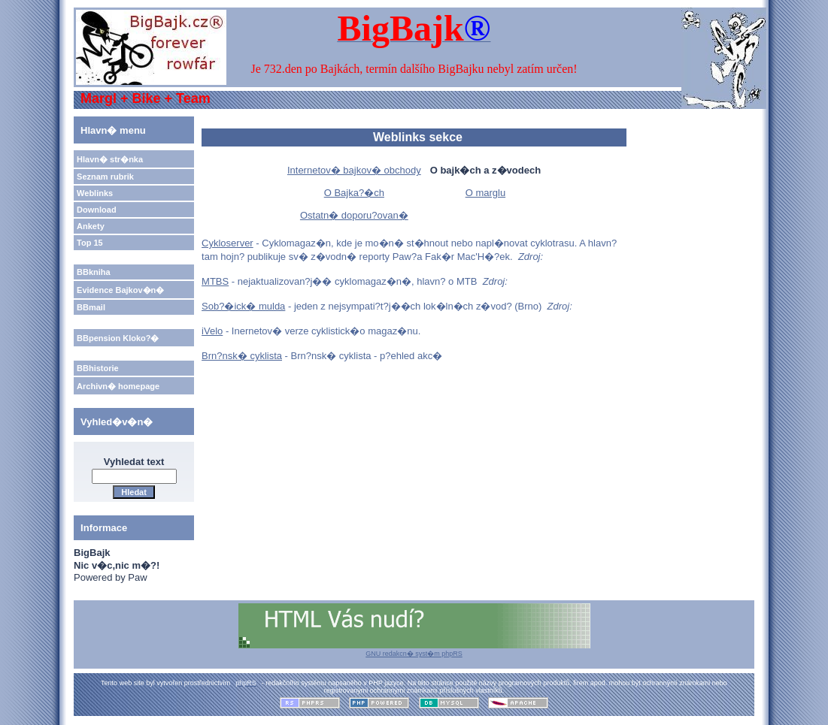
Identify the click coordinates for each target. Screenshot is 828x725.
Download (97, 209)
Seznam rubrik (105, 176)
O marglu (485, 192)
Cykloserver (227, 243)
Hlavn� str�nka (110, 159)
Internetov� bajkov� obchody (354, 170)
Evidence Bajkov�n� (120, 290)
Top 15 (90, 242)
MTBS (215, 281)
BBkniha (94, 271)
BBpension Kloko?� (118, 338)
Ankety (91, 226)
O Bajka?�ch (354, 192)
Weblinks (95, 193)
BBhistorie (98, 368)
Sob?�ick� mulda (243, 306)
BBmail (91, 307)
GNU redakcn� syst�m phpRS (414, 649)
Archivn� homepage (118, 386)
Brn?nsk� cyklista (242, 355)
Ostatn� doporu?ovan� (354, 215)
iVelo (212, 331)
